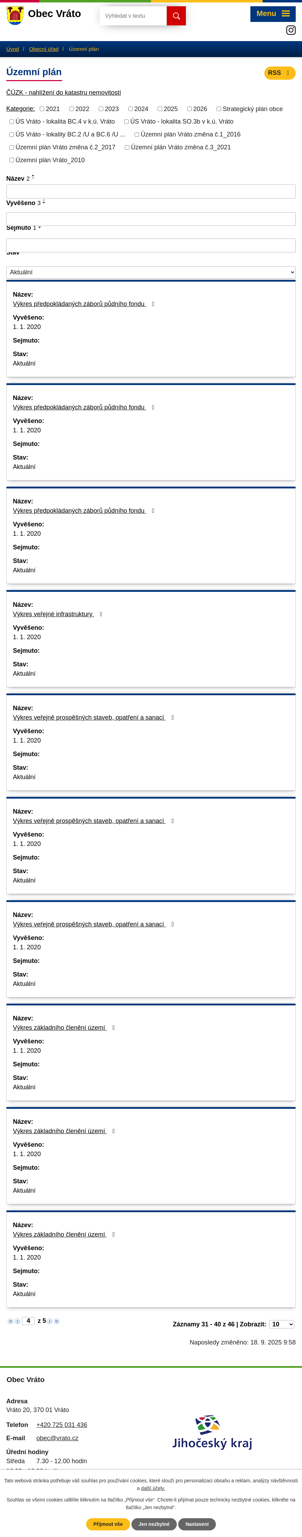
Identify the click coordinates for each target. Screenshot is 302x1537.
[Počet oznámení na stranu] (281, 1324)
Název (18, 178)
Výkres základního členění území (65, 1027)
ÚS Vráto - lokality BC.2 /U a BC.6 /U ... (70, 134)
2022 (82, 108)
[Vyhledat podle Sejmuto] (151, 245)
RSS (280, 72)
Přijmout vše (108, 1524)
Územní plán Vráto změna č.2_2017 (66, 147)
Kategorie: (20, 108)
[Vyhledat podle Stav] (151, 272)
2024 (141, 108)
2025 (171, 108)
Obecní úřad (44, 49)
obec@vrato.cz (57, 1438)
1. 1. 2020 (27, 326)
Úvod (12, 49)
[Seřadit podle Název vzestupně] (33, 175)
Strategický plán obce (253, 108)
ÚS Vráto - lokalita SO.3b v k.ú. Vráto (182, 121)
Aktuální (24, 363)
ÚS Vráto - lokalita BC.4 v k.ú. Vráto (65, 121)
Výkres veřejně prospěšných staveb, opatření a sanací (95, 717)
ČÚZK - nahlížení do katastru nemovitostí (63, 92)
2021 (53, 108)
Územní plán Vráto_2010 (50, 159)
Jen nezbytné (154, 1524)
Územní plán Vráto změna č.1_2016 (191, 134)
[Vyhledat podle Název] (151, 191)
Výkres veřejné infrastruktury (59, 614)
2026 (200, 108)
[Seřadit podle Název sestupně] (33, 178)
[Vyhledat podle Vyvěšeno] (151, 219)
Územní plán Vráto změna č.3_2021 (181, 147)
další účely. (153, 1488)
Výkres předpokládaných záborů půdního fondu (85, 303)
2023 (112, 108)
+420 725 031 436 (61, 1424)
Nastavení (197, 1524)
